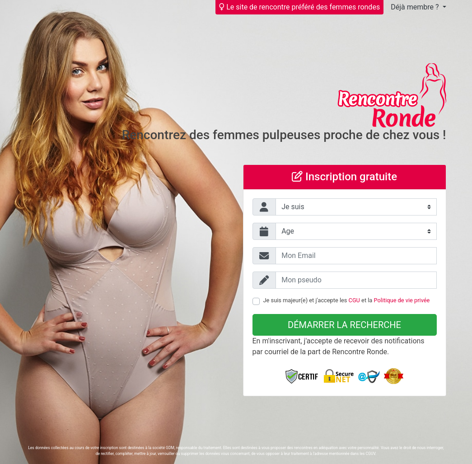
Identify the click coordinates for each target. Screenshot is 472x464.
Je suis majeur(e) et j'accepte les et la (346, 300)
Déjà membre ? (415, 7)
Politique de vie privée (402, 300)
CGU (354, 300)
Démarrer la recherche (344, 324)
